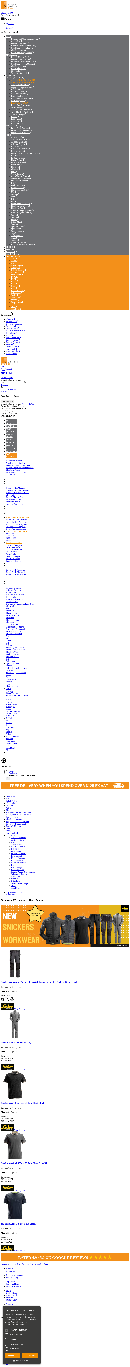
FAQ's (9, 335)
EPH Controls (16, 856)
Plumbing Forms (18, 50)
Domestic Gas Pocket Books (23, 62)
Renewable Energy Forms (22, 52)
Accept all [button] (13, 1355)
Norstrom (15, 286)
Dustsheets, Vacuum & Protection (25, 153)
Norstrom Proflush (18, 863)
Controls (9, 805)
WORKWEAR (12, 254)
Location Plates (18, 187)
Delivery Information (15, 331)
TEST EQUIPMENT (14, 78)
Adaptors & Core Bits (20, 139)
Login (9, 28)
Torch (14, 238)
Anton (14, 261)
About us (10, 319)
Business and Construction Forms (25, 39)
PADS (8, 36)
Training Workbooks (20, 73)
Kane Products (17, 860)
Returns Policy (13, 342)
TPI (13, 304)
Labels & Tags (12, 801)
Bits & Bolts (17, 146)
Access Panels (17, 137)
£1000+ (15, 117)
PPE (13, 201)
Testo (14, 306)
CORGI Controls (18, 270)
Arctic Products (17, 840)
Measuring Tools (18, 101)
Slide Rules (16, 71)
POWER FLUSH (13, 126)
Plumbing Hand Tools (20, 206)
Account (6, 369)
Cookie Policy (13, 328)
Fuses (14, 171)
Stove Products (18, 231)
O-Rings (15, 194)
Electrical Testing (19, 91)
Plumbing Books (18, 66)
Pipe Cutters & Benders (21, 204)
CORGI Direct (18, 272)
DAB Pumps (17, 274)
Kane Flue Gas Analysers (22, 98)
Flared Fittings (18, 160)
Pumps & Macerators (14, 826)
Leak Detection (18, 185)
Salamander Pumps (19, 874)
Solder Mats (16, 222)
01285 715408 (7, 13)
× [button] (38, 1309)
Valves (9, 808)
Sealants (15, 217)
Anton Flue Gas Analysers (22, 87)
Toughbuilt (16, 309)
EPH (13, 279)
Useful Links (12, 354)
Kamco (14, 281)
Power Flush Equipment (16, 824)
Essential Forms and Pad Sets (23, 46)
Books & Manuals (14, 324)
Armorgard (16, 268)
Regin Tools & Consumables (17, 821)
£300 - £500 (16, 119)
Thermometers (17, 236)
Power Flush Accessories (22, 128)
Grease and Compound (21, 178)
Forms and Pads (13, 338)
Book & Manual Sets (20, 57)
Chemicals (10, 803)
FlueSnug (15, 167)
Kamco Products (18, 858)
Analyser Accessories (20, 85)
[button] (21, 1360)
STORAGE (10, 252)
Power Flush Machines (21, 133)
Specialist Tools (18, 226)
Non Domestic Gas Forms (22, 48)
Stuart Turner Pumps (19, 883)
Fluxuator (15, 169)
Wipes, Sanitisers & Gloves (23, 245)
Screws (14, 215)
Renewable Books (19, 69)
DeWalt (15, 277)
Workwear (10, 895)
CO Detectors (17, 89)
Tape (14, 233)
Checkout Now (7, 401)
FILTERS (10, 247)
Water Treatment (18, 242)
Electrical (15, 155)
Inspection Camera (19, 96)
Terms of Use (12, 347)
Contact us (11, 326)
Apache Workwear (18, 837)
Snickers (15, 300)
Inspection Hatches (19, 181)
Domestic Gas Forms (20, 43)
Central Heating (18, 151)
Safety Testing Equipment (22, 210)
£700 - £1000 (17, 123)
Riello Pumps (16, 867)
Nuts (13, 192)
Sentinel (14, 879)
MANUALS (11, 55)
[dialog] (22, 1335)
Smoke (14, 220)
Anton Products (17, 844)
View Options (19, 1009)
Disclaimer (11, 333)
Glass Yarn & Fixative (21, 176)
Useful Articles (13, 351)
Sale (8, 828)
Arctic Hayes (17, 265)
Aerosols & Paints (19, 142)
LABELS (10, 75)
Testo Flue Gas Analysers (22, 112)
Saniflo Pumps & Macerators (23, 872)
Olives (14, 199)
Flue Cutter (16, 165)
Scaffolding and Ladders (21, 213)
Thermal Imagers (19, 114)
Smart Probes (17, 107)
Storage (9, 831)
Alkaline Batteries (19, 144)
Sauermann (16, 297)
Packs (8, 799)
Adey (14, 258)
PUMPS (9, 249)
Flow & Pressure (18, 162)
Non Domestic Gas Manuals (23, 64)
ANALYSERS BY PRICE (22, 82)
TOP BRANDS (12, 256)
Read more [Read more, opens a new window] (20, 1325)
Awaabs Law (12, 321)
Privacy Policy (13, 340)
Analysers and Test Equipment (18, 812)
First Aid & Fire (18, 158)
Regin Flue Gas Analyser (22, 105)
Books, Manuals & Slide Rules (18, 815)
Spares (14, 224)
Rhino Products (18, 290)
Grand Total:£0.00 (8, 389)
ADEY (14, 835)
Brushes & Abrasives (20, 149)
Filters (8, 810)
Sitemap (10, 344)
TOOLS (9, 135)
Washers (15, 240)
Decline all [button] (30, 1355)
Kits (13, 183)
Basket (6, 373)
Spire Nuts (16, 229)
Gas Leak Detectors (20, 94)
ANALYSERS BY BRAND (23, 80)
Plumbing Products (14, 819)
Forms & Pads (12, 817)
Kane (14, 284)
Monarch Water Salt (20, 190)
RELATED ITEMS (19, 103)
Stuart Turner (17, 302)
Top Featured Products (15, 892)
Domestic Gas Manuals (21, 59)
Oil (13, 197)
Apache (15, 263)
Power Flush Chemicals (21, 130)
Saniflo (14, 295)
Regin (14, 288)
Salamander (16, 293)
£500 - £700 (16, 121)
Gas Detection (17, 174)
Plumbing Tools (18, 208)
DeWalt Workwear (18, 854)
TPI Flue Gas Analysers (21, 110)
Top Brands (11, 349)
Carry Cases (16, 41)
